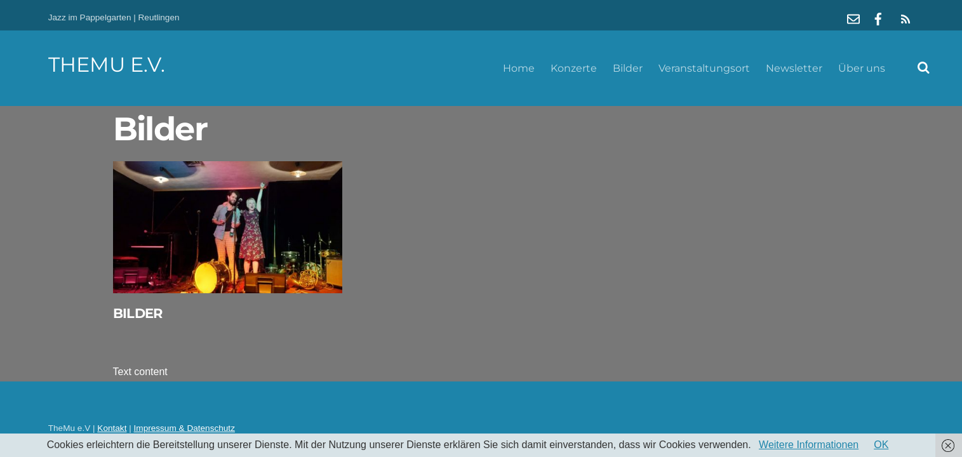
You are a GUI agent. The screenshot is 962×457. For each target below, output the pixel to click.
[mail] (853, 17)
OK (881, 444)
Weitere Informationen (808, 444)
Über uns (861, 68)
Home (519, 68)
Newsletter (794, 68)
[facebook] (878, 17)
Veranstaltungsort (704, 68)
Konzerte (574, 68)
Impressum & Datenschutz (184, 428)
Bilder (628, 68)
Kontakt (111, 428)
